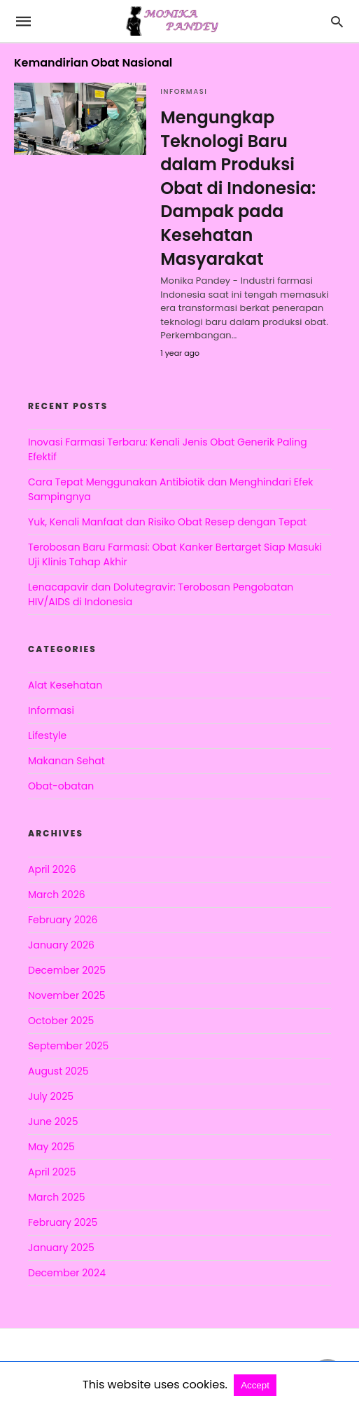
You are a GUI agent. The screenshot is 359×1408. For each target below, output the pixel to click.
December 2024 (67, 1273)
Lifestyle (47, 736)
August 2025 (58, 1071)
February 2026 (62, 920)
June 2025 (53, 1121)
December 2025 (67, 970)
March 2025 (56, 1197)
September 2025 (68, 1046)
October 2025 (61, 1021)
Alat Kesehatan (65, 685)
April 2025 (52, 1172)
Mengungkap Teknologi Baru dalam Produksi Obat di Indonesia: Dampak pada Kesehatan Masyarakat (238, 188)
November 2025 (67, 995)
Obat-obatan (61, 786)
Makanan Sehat (66, 761)
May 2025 (51, 1147)
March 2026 (56, 895)
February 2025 (62, 1222)
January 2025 (61, 1248)
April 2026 (52, 869)
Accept (255, 1385)
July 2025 (50, 1096)
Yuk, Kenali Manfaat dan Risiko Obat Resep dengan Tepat (167, 522)
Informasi (183, 91)
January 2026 (61, 945)
